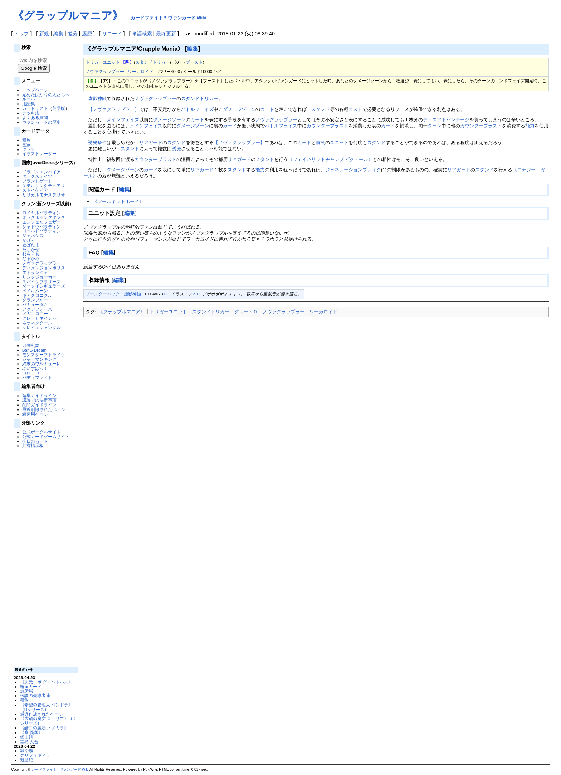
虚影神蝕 (97, 98)
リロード (112, 33)
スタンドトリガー (152, 62)
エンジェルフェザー (41, 222)
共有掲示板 (33, 445)
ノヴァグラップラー (41, 263)
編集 (58, 33)
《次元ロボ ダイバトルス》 (46, 682)
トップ (21, 33)
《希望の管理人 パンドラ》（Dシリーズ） (46, 707)
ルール (28, 99)
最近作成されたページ (41, 714)
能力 (530, 125)
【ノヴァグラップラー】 (113, 109)
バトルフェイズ (197, 109)
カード (267, 109)
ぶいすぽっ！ (35, 368)
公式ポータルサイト (41, 432)
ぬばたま (30, 244)
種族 (26, 140)
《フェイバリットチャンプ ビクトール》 (330, 159)
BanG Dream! (35, 350)
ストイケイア (35, 190)
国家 (26, 144)
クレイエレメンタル (41, 327)
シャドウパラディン (41, 226)
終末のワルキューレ (41, 363)
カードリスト (35, 108)
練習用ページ (35, 414)
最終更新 (166, 33)
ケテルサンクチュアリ (43, 185)
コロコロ (30, 373)
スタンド (320, 109)
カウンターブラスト (327, 125)
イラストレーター (39, 153)
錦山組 (26, 737)
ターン (435, 125)
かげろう (30, 240)
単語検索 (142, 33)
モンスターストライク (43, 354)
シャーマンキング (39, 359)
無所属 (26, 690)
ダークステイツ (37, 176)
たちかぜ (30, 249)
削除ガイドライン (39, 404)
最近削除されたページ (43, 409)
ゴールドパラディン (41, 231)
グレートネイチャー (41, 318)
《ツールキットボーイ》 (118, 201)
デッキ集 (30, 113)
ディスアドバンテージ (446, 119)
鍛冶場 (26, 750)
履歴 (87, 33)
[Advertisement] (45, 557)
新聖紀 (26, 759)
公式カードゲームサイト (45, 436)
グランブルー (35, 300)
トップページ (35, 90)
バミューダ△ (35, 304)
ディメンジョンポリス (43, 267)
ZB (195, 293)
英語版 (58, 108)
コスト (355, 109)
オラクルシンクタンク (43, 217)
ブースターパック (103, 293)
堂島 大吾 (29, 741)
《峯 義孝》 (31, 732)
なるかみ (30, 258)
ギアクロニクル (37, 295)
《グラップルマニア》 (68, 15)
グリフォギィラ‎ (35, 755)
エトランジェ (35, 272)
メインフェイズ (123, 119)
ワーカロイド (140, 71)
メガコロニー (35, 313)
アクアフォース (37, 309)
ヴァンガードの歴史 (41, 122)
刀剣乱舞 (30, 345)
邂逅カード (31, 686)
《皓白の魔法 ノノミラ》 (44, 727)
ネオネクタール (37, 322)
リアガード (150, 142)
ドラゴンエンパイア (41, 172)
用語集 (28, 103)
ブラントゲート (37, 180)
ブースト (194, 62)
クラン (28, 149)
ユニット (339, 142)
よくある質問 (35, 117)
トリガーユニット (103, 62)
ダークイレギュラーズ (43, 286)
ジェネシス (33, 235)
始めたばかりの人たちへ (45, 94)
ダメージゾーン (239, 109)
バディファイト (37, 377)
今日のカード (35, 441)
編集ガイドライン (39, 395)
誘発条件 (97, 142)
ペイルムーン (35, 290)
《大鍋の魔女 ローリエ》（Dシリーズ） (48, 720)
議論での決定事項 (39, 400)
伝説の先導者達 (35, 695)
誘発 (176, 148)
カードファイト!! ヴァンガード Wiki (168, 17)
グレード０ (246, 311)
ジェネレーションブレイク (353, 169)
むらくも (30, 254)
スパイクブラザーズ (41, 281)
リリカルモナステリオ (43, 194)
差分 (73, 33)
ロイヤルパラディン (41, 212)
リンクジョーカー (39, 277)
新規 (44, 33)
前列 (320, 142)
